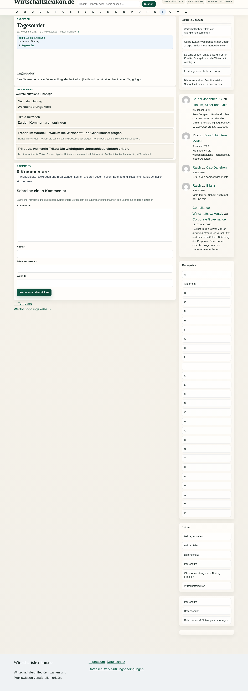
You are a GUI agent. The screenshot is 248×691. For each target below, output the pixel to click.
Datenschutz (191, 554)
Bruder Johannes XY (208, 99)
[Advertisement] (95, 60)
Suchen (148, 3)
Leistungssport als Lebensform (202, 71)
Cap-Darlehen (216, 167)
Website (21, 276)
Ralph (197, 167)
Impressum (190, 563)
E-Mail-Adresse (27, 261)
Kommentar (24, 205)
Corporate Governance (209, 219)
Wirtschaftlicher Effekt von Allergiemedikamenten (199, 31)
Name (21, 246)
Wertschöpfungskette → (32, 309)
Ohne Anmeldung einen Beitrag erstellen (202, 575)
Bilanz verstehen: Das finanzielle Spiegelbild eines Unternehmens (203, 82)
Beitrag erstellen (193, 536)
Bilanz (210, 185)
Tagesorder (28, 45)
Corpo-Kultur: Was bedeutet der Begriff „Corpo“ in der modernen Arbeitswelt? (206, 43)
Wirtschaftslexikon (194, 585)
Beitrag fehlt (191, 545)
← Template (23, 303)
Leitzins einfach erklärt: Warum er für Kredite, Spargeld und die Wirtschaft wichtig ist (205, 58)
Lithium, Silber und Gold (210, 105)
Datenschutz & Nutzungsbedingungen (206, 620)
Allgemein (190, 283)
